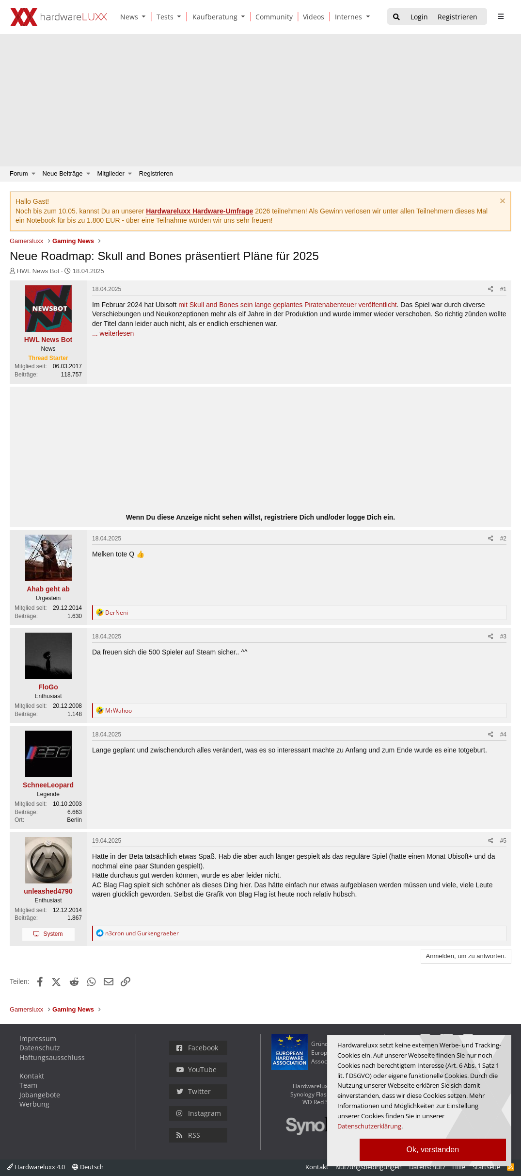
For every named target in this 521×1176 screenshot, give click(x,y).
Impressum (37, 1038)
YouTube (196, 1069)
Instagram (198, 1113)
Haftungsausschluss (52, 1057)
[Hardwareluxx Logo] (58, 17)
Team (28, 1085)
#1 (503, 289)
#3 (503, 636)
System (53, 934)
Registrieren (156, 173)
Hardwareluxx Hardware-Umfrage (199, 211)
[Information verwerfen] (501, 202)
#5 (503, 840)
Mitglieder (111, 173)
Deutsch (88, 1166)
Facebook (197, 1047)
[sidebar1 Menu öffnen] (500, 16)
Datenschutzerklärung (369, 1126)
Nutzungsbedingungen (368, 1166)
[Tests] (163, 16)
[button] (146, 16)
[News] (127, 16)
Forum (19, 173)
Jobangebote (39, 1094)
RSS (188, 1135)
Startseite (486, 1166)
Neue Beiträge (62, 173)
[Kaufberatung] (213, 16)
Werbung (34, 1104)
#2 (503, 538)
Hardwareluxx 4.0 (36, 1166)
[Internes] (347, 16)
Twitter (193, 1091)
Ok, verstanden (433, 1149)
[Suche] (396, 17)
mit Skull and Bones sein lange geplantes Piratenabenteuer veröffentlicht (287, 305)
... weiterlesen (113, 333)
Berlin (74, 820)
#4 (503, 734)
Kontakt (31, 1075)
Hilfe (458, 1166)
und (142, 933)
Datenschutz (39, 1047)
